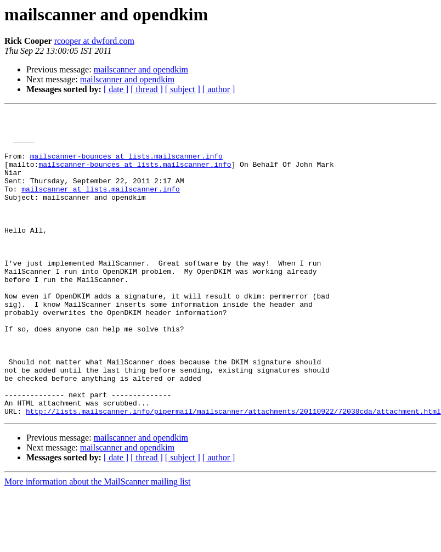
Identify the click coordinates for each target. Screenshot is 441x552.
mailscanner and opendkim (141, 69)
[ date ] (116, 89)
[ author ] (218, 89)
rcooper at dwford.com (94, 41)
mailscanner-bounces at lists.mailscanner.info (126, 166)
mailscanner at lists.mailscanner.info (100, 205)
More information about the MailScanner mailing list (97, 542)
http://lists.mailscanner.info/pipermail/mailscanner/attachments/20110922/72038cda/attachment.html (233, 472)
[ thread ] (147, 89)
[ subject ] (182, 89)
